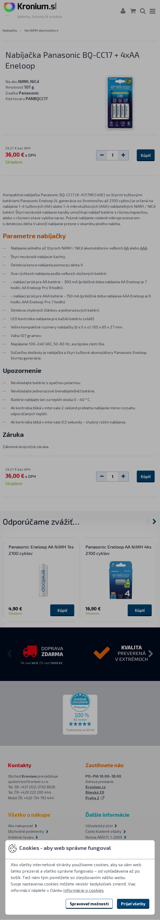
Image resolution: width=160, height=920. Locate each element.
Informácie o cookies (83, 890)
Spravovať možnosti (89, 903)
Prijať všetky (133, 903)
